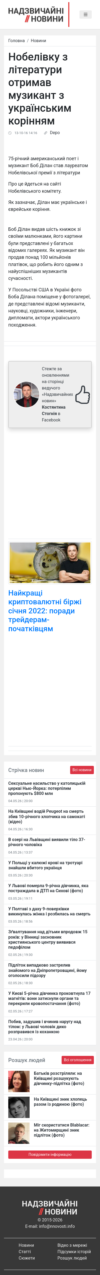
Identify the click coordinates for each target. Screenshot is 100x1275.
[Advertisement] (50, 484)
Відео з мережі (72, 1245)
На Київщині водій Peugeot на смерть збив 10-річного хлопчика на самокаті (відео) (46, 816)
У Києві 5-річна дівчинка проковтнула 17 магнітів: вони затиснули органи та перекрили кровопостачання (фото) (49, 998)
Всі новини (82, 770)
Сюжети (27, 1258)
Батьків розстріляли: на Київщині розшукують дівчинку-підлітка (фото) (59, 1078)
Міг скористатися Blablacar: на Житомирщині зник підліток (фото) (61, 1130)
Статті (25, 1251)
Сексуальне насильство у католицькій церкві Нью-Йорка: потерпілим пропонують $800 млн (46, 788)
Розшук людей (72, 1258)
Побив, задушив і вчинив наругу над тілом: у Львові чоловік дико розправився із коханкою (44, 1026)
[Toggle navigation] (85, 14)
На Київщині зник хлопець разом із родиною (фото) (60, 1102)
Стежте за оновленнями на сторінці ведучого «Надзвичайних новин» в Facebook (57, 394)
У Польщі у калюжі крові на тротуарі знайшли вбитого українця (45, 865)
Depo (55, 132)
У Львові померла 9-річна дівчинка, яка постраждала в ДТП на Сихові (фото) (48, 888)
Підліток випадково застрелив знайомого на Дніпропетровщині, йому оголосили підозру (47, 970)
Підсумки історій (74, 1251)
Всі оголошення (77, 1060)
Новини (38, 40)
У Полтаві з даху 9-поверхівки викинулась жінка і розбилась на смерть (49, 911)
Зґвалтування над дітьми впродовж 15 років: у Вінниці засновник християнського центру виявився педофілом (47, 939)
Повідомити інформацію (50, 1154)
